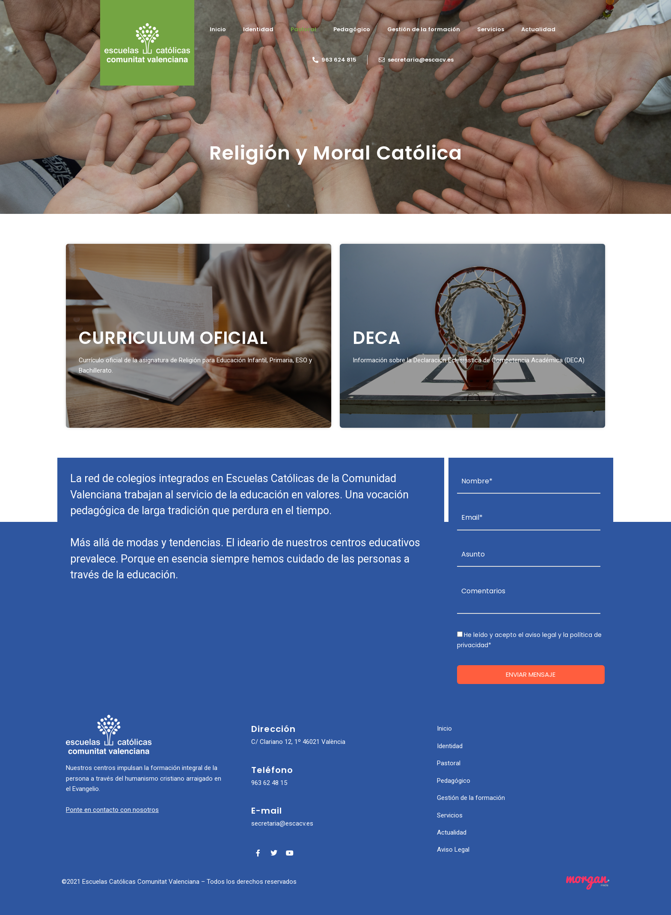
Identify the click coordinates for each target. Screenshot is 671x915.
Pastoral (303, 29)
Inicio (218, 29)
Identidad (258, 29)
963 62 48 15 (269, 783)
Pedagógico (351, 29)
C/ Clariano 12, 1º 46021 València (298, 742)
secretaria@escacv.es (282, 823)
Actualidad (538, 29)
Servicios (490, 29)
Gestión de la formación (423, 29)
